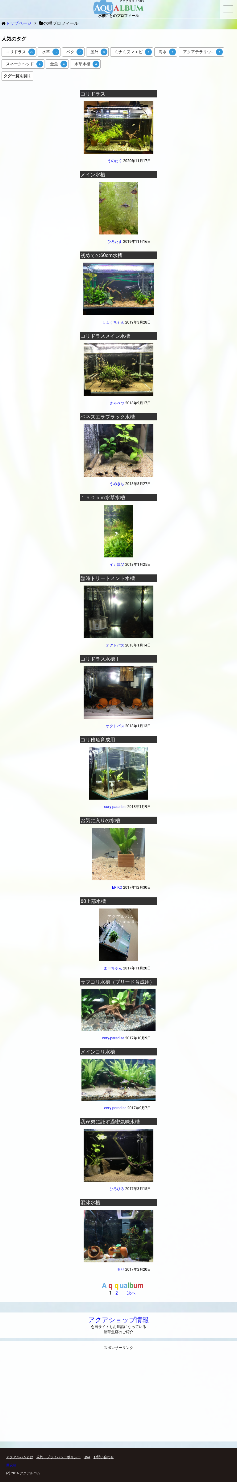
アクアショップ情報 (118, 1320)
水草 (50, 52)
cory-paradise (115, 807)
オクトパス (115, 645)
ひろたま (114, 241)
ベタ (75, 52)
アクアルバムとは (19, 1457)
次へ (131, 1293)
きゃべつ (117, 403)
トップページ (18, 23)
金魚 (58, 64)
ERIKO (117, 887)
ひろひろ (117, 1189)
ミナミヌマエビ (133, 52)
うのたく (114, 161)
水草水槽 (87, 64)
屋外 (99, 52)
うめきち (117, 484)
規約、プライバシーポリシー (58, 1457)
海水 (167, 52)
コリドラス (20, 52)
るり (120, 1269)
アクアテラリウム (203, 52)
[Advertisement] (118, 1397)
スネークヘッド (24, 64)
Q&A (87, 1457)
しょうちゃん (113, 322)
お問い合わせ (104, 1457)
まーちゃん (113, 968)
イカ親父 (117, 564)
